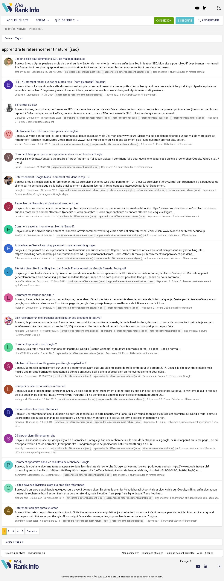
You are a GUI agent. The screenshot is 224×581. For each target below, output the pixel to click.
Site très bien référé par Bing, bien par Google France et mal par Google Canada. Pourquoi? (70, 268)
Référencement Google (27, 334)
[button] (49, 20)
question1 (20, 216)
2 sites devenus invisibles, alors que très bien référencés (49, 485)
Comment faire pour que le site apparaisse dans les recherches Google (59, 154)
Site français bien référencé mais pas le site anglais (46, 131)
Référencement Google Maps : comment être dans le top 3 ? (52, 177)
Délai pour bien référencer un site (35, 435)
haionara (19, 330)
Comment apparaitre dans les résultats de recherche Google (52, 462)
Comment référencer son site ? (34, 295)
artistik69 (20, 520)
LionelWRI (20, 353)
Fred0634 (20, 235)
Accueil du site (18, 20)
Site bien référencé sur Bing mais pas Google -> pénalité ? (50, 363)
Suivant (31, 531)
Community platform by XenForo (90, 577)
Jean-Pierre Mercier (25, 281)
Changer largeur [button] (37, 553)
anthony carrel (22, 71)
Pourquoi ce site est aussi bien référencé (40, 386)
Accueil (208, 553)
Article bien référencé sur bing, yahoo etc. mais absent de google (55, 245)
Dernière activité (16, 29)
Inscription (37, 29)
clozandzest (21, 498)
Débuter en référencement (190, 71)
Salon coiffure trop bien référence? (36, 409)
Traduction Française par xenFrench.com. (142, 577)
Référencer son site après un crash (36, 508)
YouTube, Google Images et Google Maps (45, 194)
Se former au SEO (26, 104)
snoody (19, 448)
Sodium (19, 376)
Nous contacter (129, 553)
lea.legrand (21, 399)
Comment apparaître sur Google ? (36, 344)
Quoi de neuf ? (65, 20)
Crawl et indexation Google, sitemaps (198, 498)
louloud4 (19, 307)
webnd (18, 144)
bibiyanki (20, 422)
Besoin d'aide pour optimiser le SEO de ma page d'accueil (50, 59)
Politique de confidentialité (179, 553)
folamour (20, 258)
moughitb (20, 190)
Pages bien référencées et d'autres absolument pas (46, 203)
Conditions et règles (151, 553)
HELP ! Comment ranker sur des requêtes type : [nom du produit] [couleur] (60, 82)
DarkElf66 (20, 117)
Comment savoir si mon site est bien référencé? (44, 226)
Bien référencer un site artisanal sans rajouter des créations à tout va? (58, 317)
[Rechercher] (207, 20)
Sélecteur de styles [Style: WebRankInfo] (16, 553)
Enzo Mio (20, 94)
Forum (41, 20)
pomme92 (20, 474)
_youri (18, 167)
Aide (198, 553)
